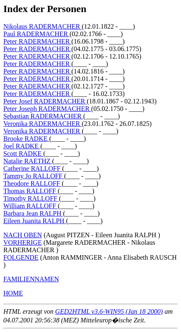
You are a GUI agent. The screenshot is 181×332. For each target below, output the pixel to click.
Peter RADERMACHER (37, 41)
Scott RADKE (23, 153)
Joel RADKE (21, 146)
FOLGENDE (20, 257)
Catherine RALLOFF (32, 168)
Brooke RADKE (26, 138)
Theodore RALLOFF (32, 183)
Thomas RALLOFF (30, 190)
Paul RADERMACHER (36, 33)
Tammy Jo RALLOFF (33, 176)
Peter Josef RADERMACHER (45, 101)
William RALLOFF (30, 205)
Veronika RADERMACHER (42, 123)
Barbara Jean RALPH (33, 213)
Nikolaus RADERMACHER (42, 26)
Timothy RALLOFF (31, 198)
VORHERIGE (22, 242)
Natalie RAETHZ (27, 161)
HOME (13, 293)
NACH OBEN (22, 235)
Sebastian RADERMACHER (43, 116)
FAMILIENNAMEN (31, 279)
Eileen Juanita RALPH (34, 220)
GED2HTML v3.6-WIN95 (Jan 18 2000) (109, 311)
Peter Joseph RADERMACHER (47, 108)
